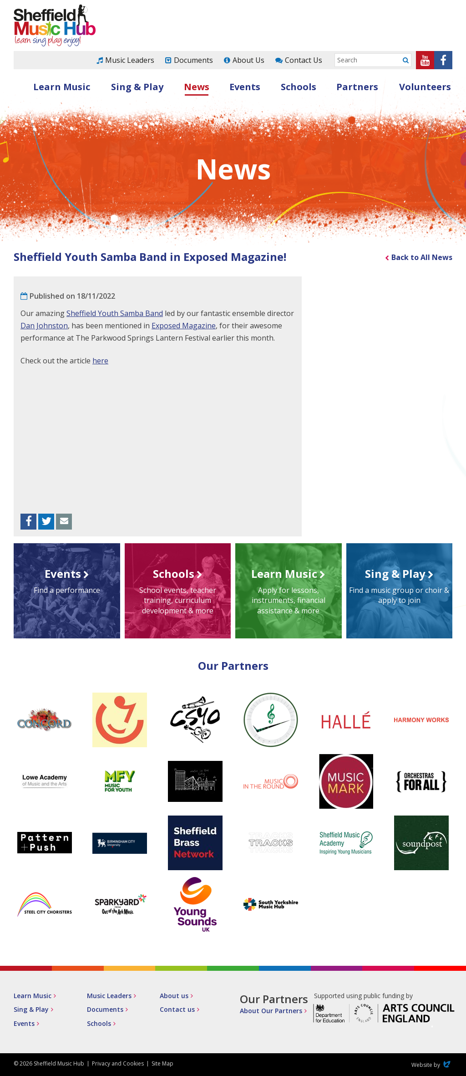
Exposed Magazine (184, 326)
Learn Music (61, 87)
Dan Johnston (44, 326)
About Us (248, 60)
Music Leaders (129, 60)
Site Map (162, 1063)
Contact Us (303, 60)
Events (244, 87)
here (100, 361)
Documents (193, 60)
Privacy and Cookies (118, 1063)
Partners (357, 87)
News (196, 87)
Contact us (177, 1009)
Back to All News (421, 257)
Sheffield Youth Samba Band (114, 313)
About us (174, 995)
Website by (431, 1065)
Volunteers (425, 87)
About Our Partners (271, 1010)
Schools (298, 87)
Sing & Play (137, 87)
